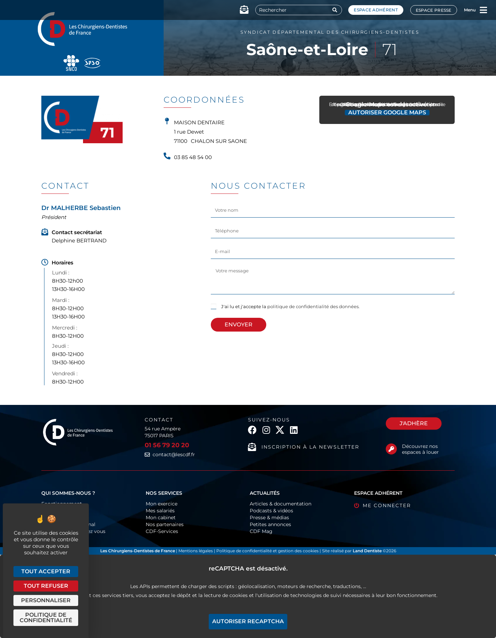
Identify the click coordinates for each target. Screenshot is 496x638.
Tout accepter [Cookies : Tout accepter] (45, 571)
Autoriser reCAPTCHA (248, 621)
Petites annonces (270, 524)
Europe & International (68, 524)
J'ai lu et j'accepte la (290, 306)
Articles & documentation (280, 504)
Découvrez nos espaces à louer (420, 449)
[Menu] (483, 10)
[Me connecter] (356, 505)
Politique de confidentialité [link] (46, 617)
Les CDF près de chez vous (73, 531)
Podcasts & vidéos (271, 511)
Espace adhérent (376, 9)
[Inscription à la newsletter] (252, 447)
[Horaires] (44, 262)
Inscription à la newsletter (310, 447)
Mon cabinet (161, 517)
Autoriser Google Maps (387, 112)
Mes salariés (160, 511)
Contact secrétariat (77, 232)
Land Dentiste (367, 550)
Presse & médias (269, 517)
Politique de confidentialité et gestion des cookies (267, 550)
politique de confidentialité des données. (313, 306)
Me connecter (387, 505)
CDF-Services (162, 531)
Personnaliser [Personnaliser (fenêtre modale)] (46, 600)
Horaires (62, 262)
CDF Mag (261, 531)
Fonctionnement (61, 504)
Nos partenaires (165, 524)
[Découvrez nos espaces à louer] (391, 448)
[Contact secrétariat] (44, 232)
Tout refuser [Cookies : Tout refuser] (46, 586)
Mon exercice (161, 504)
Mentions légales (196, 550)
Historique (53, 517)
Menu (470, 9)
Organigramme (60, 511)
